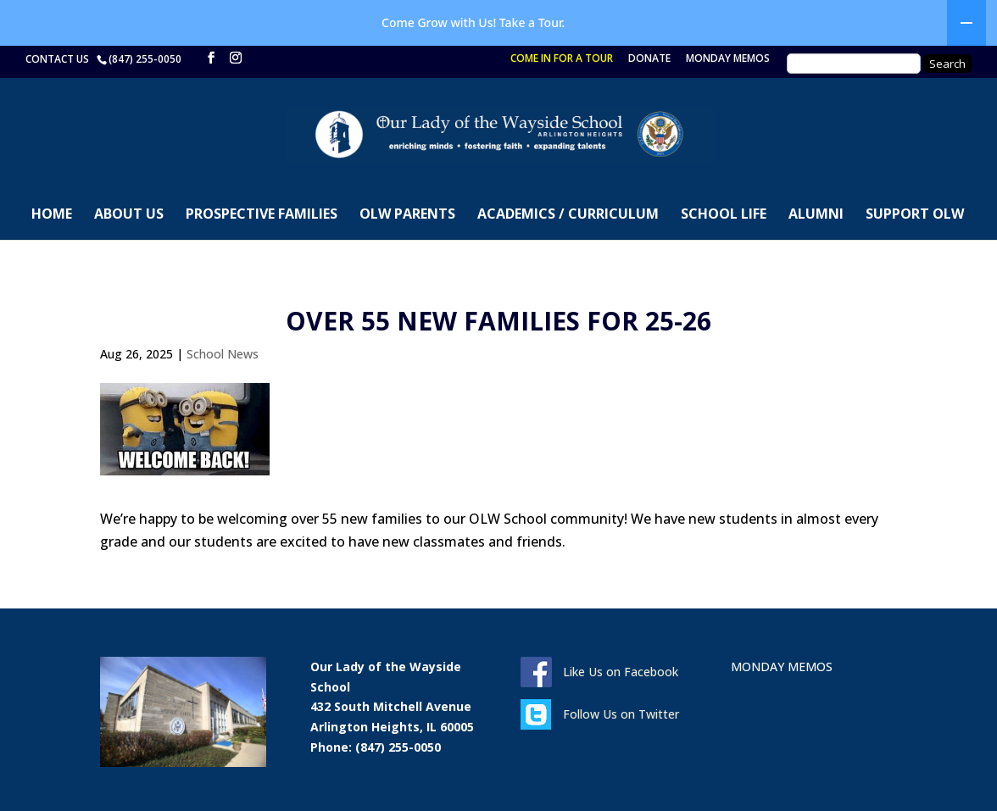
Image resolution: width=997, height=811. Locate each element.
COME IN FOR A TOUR (561, 59)
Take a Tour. (532, 22)
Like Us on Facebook (620, 672)
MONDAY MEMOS (728, 59)
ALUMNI (816, 215)
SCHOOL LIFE (723, 215)
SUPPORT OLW (915, 215)
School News (223, 354)
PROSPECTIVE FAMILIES (261, 215)
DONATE (649, 59)
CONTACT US (59, 59)
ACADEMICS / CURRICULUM (568, 215)
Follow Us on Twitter (621, 714)
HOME (51, 215)
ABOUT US (129, 215)
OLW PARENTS (407, 215)
